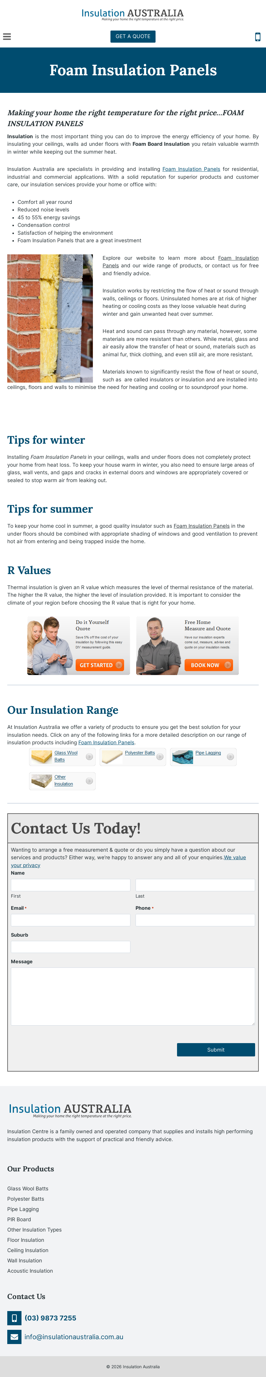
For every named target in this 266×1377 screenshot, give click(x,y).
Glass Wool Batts (27, 1189)
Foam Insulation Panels (191, 169)
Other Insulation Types (34, 1230)
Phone (145, 908)
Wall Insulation (24, 1261)
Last (140, 896)
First (16, 896)
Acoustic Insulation (30, 1271)
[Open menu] (7, 36)
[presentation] (57, 1044)
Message (22, 961)
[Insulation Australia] (133, 15)
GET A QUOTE (133, 36)
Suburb (19, 935)
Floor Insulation (25, 1240)
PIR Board (19, 1219)
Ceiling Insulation (27, 1250)
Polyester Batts (25, 1199)
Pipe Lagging (23, 1209)
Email (19, 908)
